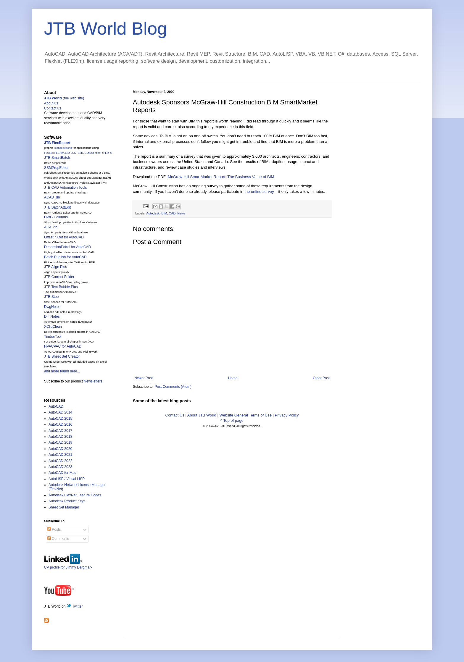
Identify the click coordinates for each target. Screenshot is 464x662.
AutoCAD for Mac (62, 473)
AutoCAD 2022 (60, 461)
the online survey (259, 191)
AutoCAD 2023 (60, 467)
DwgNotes (52, 307)
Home (233, 378)
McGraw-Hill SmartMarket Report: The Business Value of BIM (221, 177)
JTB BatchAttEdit (57, 207)
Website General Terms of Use (245, 415)
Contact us (52, 108)
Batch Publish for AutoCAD (65, 257)
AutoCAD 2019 (60, 442)
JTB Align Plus (55, 267)
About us (51, 103)
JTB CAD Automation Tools (65, 187)
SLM (87, 152)
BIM (164, 213)
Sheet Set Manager (64, 507)
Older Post (321, 378)
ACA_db (50, 227)
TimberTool (53, 337)
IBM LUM (71, 152)
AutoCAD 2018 (60, 437)
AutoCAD (56, 406)
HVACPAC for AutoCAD (62, 346)
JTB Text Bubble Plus (61, 287)
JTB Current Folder (59, 277)
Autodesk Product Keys (67, 501)
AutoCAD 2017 (60, 431)
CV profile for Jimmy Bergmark (68, 565)
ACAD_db (52, 197)
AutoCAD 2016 (60, 424)
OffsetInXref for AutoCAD (64, 237)
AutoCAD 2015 (60, 418)
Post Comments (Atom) (172, 387)
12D (80, 152)
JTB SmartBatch (57, 158)
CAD (172, 213)
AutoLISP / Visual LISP (67, 479)
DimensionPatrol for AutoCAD (67, 247)
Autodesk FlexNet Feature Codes (75, 495)
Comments (58, 539)
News (181, 213)
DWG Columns (56, 217)
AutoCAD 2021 (60, 455)
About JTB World (201, 415)
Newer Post (143, 378)
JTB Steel (51, 297)
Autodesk (153, 213)
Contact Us (174, 415)
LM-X (108, 152)
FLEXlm (59, 152)
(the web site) (64, 98)
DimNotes (52, 316)
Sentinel (96, 152)
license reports (63, 147)
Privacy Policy (287, 415)
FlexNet (49, 152)
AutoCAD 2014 (60, 412)
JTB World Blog (105, 28)
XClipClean (53, 326)
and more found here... (62, 371)
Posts (54, 529)
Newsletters (93, 381)
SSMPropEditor (56, 168)
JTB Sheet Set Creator (62, 356)
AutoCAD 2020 (60, 449)
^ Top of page (231, 420)
